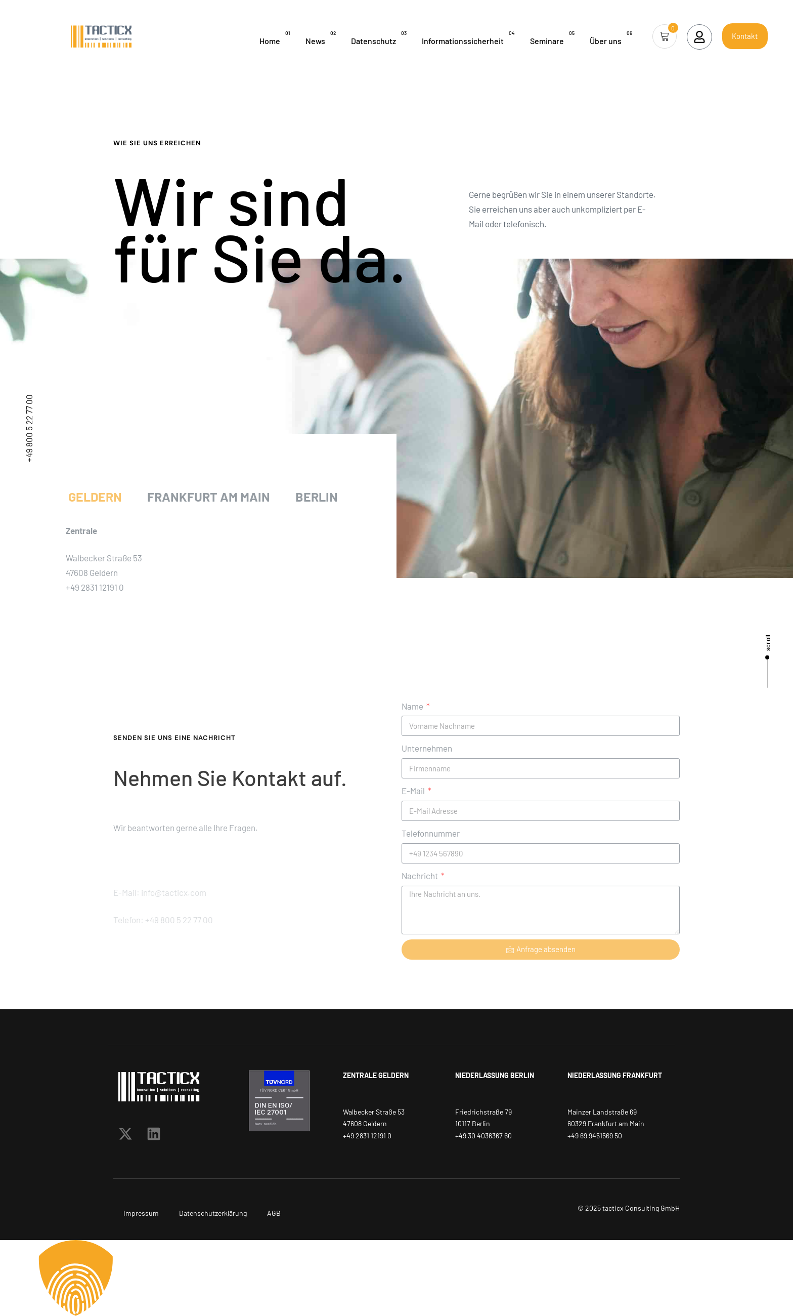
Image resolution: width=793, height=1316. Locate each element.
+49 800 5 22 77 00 (29, 428)
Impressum (141, 1213)
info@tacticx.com (29, 876)
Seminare (552, 37)
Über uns (611, 37)
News (320, 37)
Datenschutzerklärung (213, 1213)
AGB (274, 1213)
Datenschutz (379, 37)
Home (274, 37)
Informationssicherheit (468, 37)
